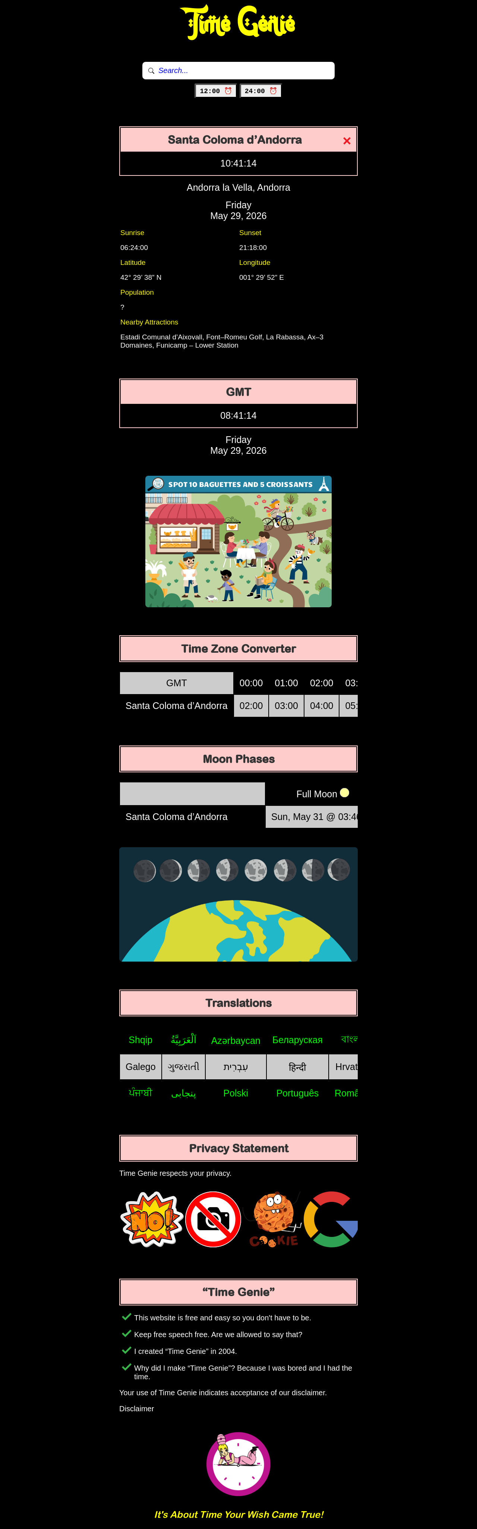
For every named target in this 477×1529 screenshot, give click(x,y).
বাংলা (352, 1039)
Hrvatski (352, 1066)
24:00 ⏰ (261, 91)
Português (297, 1093)
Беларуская (297, 1040)
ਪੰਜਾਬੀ (140, 1093)
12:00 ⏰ (216, 91)
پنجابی (183, 1093)
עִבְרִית (236, 1066)
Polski (235, 1093)
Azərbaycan (235, 1040)
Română (352, 1093)
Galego (141, 1066)
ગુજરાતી (183, 1066)
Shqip (140, 1040)
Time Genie (238, 24)
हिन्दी (297, 1067)
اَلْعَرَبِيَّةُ (183, 1040)
